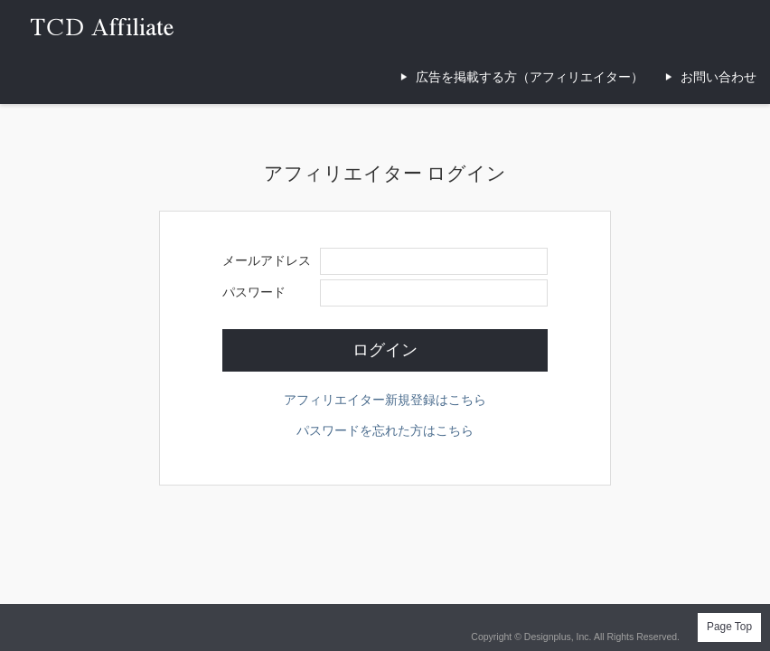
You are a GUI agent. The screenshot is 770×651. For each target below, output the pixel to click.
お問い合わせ (718, 77)
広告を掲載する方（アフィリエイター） (529, 77)
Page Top (729, 626)
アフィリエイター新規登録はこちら (385, 399)
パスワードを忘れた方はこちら (385, 430)
